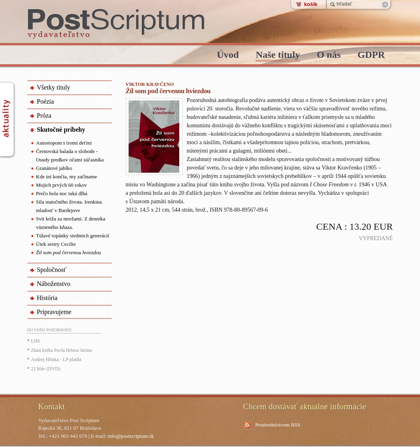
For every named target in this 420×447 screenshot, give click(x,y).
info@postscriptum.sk (131, 436)
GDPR (371, 55)
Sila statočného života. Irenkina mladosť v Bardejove (69, 206)
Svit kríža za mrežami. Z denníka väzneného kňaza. (71, 223)
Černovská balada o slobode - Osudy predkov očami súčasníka (70, 155)
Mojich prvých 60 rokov (61, 185)
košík (311, 4)
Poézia (45, 101)
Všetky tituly (53, 87)
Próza (44, 115)
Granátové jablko (54, 168)
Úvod (228, 55)
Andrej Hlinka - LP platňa (56, 359)
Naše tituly (278, 55)
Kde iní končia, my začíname (66, 176)
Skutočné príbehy (61, 129)
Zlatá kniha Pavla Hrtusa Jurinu (61, 350)
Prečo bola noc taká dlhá (62, 193)
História (47, 297)
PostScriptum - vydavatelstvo (116, 23)
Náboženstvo (54, 283)
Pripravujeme (54, 311)
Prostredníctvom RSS (277, 425)
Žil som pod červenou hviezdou (68, 252)
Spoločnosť (52, 269)
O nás (328, 55)
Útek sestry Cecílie (56, 244)
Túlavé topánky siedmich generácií (72, 236)
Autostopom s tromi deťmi (64, 143)
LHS (35, 341)
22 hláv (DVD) (45, 368)
